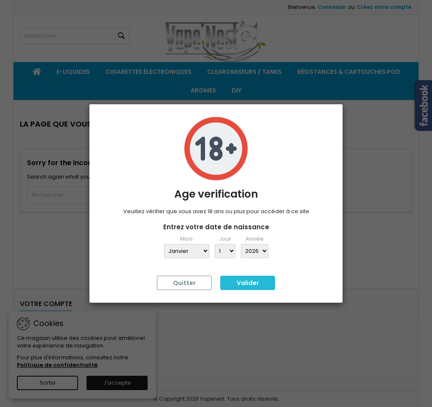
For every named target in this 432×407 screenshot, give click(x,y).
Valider (248, 283)
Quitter (184, 283)
